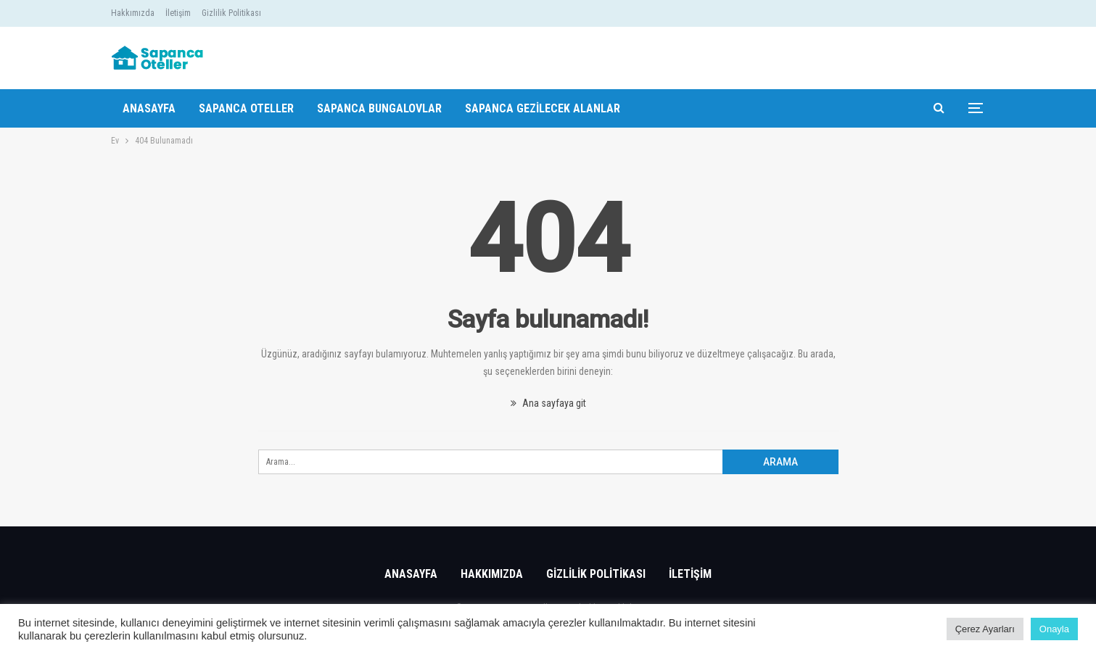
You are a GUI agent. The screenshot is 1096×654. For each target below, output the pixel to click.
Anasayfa (149, 108)
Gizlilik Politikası (231, 13)
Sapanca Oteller (246, 108)
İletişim (178, 13)
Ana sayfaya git (548, 403)
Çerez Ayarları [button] (985, 629)
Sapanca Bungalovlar (379, 108)
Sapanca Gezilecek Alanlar (542, 108)
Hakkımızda (132, 13)
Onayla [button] (1054, 629)
